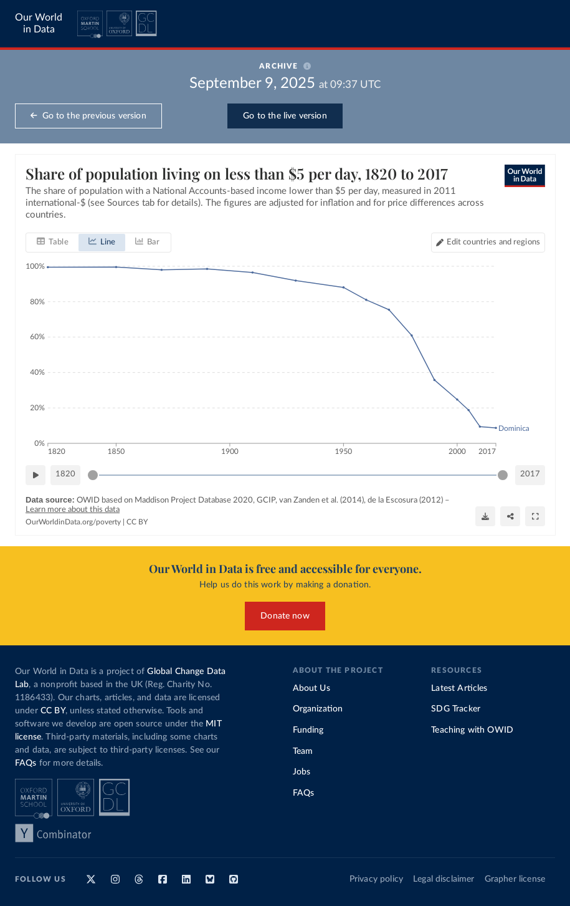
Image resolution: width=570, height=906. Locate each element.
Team (303, 751)
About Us (311, 688)
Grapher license (515, 879)
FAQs (26, 763)
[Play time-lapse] (35, 475)
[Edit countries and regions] (487, 243)
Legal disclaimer (444, 879)
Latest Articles (459, 688)
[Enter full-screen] (535, 516)
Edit (492, 242)
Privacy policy (376, 879)
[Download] (485, 516)
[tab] (52, 242)
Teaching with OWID (472, 730)
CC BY (137, 522)
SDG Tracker (455, 709)
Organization (318, 709)
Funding (308, 730)
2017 (530, 474)
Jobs (302, 772)
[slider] (93, 475)
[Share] (510, 516)
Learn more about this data (73, 510)
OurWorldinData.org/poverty (73, 522)
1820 (65, 474)
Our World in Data (38, 23)
